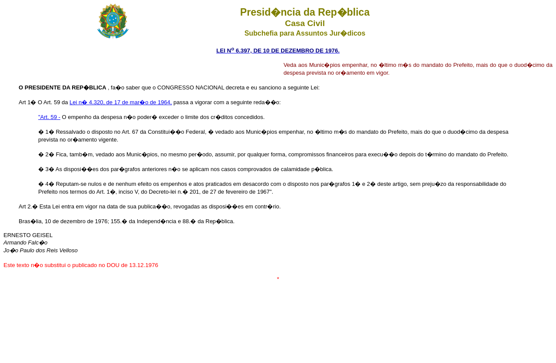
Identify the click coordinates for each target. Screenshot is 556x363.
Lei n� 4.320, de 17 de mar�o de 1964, (121, 102)
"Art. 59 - (49, 117)
